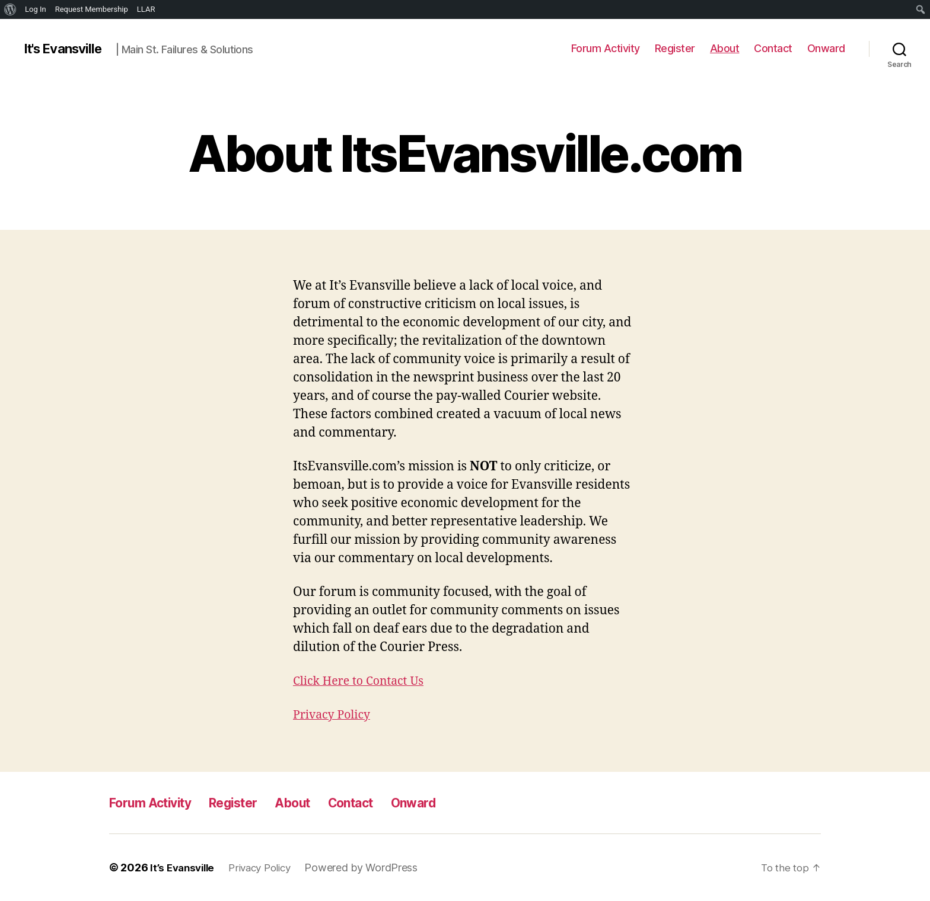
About (725, 48)
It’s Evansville (184, 867)
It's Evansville (67, 48)
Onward (826, 48)
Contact (773, 48)
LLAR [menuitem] (146, 9)
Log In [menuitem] (35, 9)
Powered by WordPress (371, 867)
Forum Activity (605, 48)
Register (675, 48)
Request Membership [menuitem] (91, 9)
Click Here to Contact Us (363, 681)
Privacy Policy (335, 715)
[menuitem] (10, 9)
